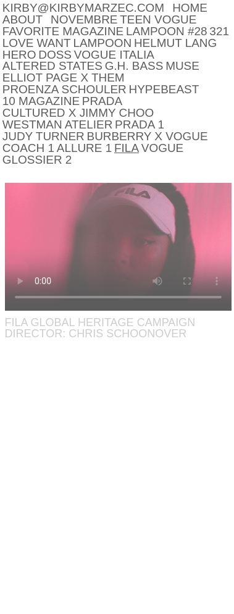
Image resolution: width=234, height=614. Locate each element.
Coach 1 (28, 147)
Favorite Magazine (62, 31)
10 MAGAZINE (41, 101)
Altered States (52, 65)
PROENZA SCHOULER (64, 89)
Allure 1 (84, 147)
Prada (102, 101)
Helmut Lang (175, 42)
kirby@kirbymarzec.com (83, 7)
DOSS (55, 54)
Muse (182, 65)
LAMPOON (102, 42)
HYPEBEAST (164, 89)
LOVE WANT (36, 42)
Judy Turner (43, 136)
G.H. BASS (134, 65)
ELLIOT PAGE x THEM (63, 77)
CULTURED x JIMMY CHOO (78, 112)
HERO (19, 54)
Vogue (162, 147)
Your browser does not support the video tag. (118, 247)
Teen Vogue (158, 19)
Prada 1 (139, 124)
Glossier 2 (37, 159)
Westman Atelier (57, 124)
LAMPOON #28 (166, 31)
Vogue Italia (114, 54)
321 (219, 31)
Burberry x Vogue (147, 136)
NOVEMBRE (84, 19)
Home (189, 7)
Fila (126, 147)
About (22, 19)
